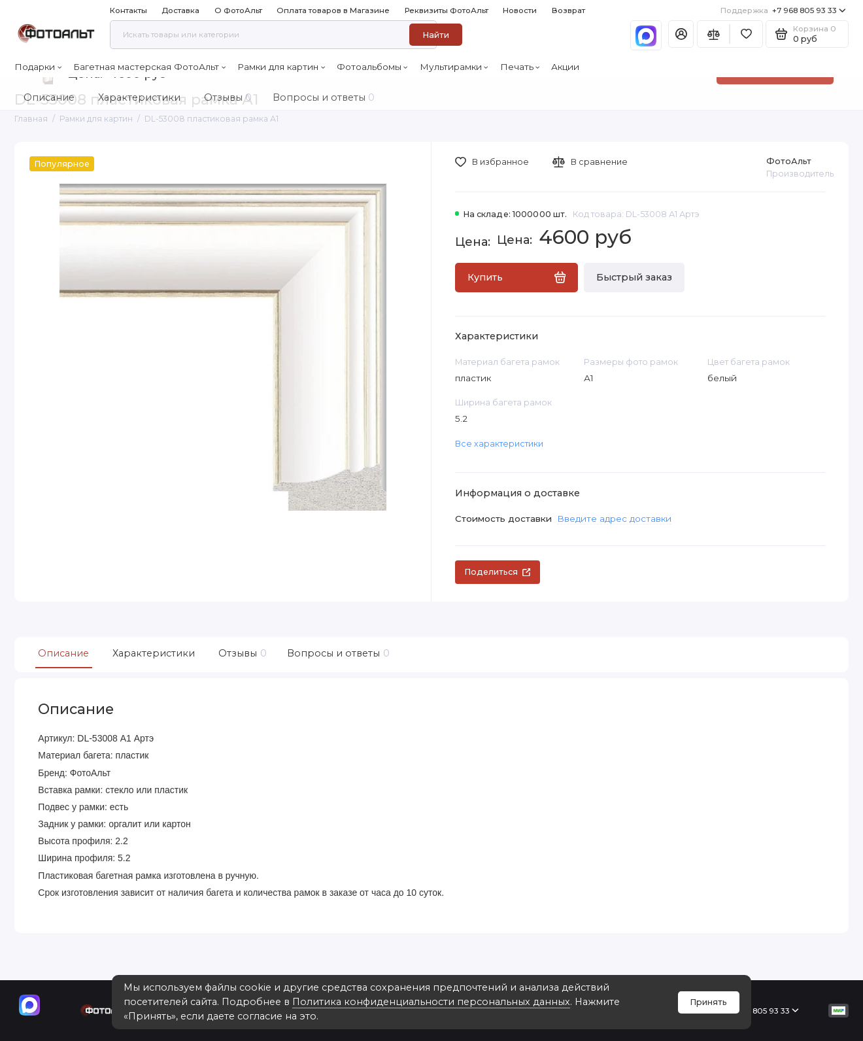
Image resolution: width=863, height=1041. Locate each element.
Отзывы (240, 653)
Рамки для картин (281, 66)
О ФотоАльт (238, 10)
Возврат (568, 10)
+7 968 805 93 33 (783, 10)
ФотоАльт (788, 161)
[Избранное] (746, 33)
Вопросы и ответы (336, 653)
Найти (435, 35)
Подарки (37, 66)
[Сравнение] (713, 33)
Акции (565, 66)
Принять (708, 1002)
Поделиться (497, 572)
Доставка (180, 10)
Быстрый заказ (634, 277)
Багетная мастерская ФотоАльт (149, 66)
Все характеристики (499, 444)
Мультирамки (454, 66)
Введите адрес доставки (614, 518)
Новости (520, 10)
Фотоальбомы (372, 66)
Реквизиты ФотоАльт (446, 10)
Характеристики (153, 653)
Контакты (128, 10)
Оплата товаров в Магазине (333, 10)
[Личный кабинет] (681, 33)
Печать (520, 66)
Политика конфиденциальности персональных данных (431, 1002)
